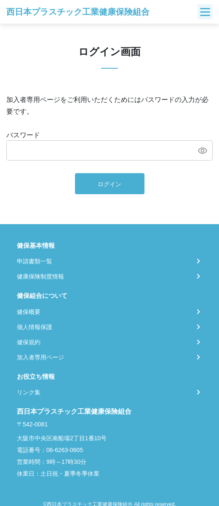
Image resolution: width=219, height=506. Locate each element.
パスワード (23, 135)
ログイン (109, 184)
